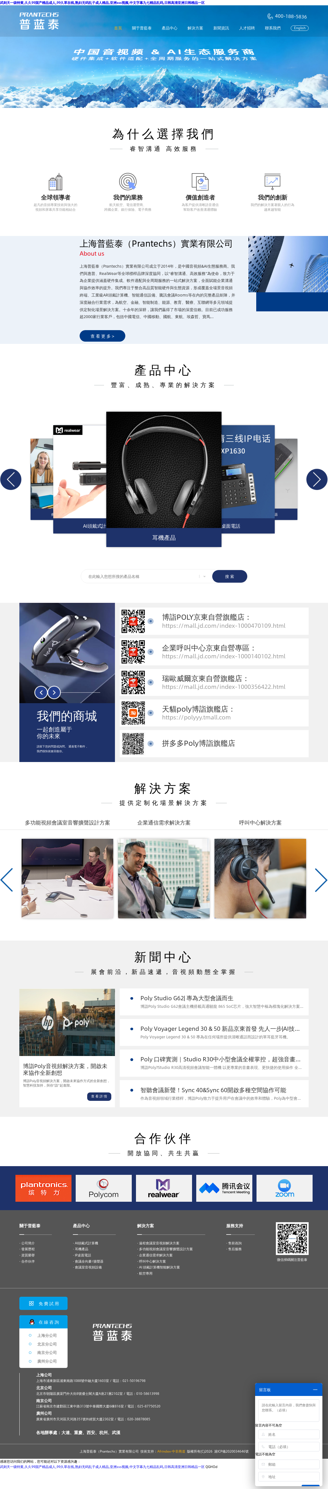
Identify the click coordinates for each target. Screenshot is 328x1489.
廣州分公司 (47, 1361)
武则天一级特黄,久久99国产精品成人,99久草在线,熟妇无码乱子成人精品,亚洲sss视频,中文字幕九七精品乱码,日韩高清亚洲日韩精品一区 (102, 2)
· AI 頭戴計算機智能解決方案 (158, 1267)
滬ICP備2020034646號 (231, 1451)
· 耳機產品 (80, 1248)
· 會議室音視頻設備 (87, 1267)
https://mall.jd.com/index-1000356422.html (223, 686)
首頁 (118, 28)
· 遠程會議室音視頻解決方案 (158, 1242)
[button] (11, 479)
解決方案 (195, 28)
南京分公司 (47, 1352)
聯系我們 (273, 28)
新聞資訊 (221, 28)
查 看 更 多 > (102, 336)
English (300, 28)
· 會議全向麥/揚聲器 (88, 1261)
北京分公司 (47, 1344)
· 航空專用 (145, 1273)
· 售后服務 (234, 1248)
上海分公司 (47, 1335)
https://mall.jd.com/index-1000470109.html (223, 625)
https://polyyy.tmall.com (196, 717)
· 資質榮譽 (27, 1255)
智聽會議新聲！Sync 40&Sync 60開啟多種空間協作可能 (213, 1089)
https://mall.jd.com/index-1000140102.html (223, 656)
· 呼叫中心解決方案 (151, 1261)
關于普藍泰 (142, 28)
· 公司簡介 (27, 1242)
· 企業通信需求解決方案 (155, 1255)
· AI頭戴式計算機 (85, 1242)
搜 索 (229, 576)
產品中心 (169, 28)
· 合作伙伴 (27, 1261)
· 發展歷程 (27, 1248)
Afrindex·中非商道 (171, 1451)
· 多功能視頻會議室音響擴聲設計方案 (165, 1248)
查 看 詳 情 (99, 1096)
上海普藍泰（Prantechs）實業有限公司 (109, 1451)
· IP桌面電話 (82, 1255)
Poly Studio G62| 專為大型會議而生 (187, 997)
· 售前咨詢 (234, 1242)
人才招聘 (247, 28)
